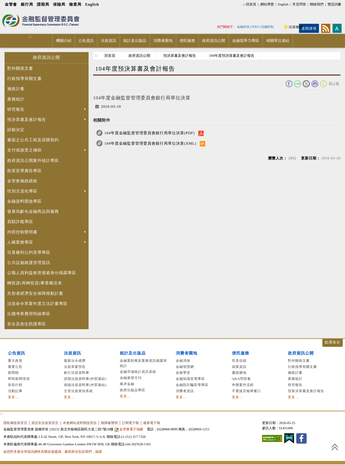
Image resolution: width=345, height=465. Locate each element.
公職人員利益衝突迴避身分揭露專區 (41, 273)
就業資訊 (239, 367)
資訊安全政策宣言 (44, 423)
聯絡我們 (316, 4)
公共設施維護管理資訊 (28, 262)
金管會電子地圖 (129, 429)
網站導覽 (267, 4)
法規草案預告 (75, 367)
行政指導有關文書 (24, 78)
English (92, 4)
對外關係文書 (20, 68)
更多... (13, 397)
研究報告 (47, 110)
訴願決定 (15, 129)
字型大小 (337, 28)
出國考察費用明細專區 (28, 314)
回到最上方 (335, 447)
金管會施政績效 (22, 181)
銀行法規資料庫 (76, 372)
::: (244, 4)
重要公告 (15, 367)
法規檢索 (296, 27)
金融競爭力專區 (245, 40)
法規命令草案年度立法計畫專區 (37, 303)
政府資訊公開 (213, 40)
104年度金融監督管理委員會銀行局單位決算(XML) (150, 143)
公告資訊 (86, 40)
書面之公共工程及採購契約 (33, 140)
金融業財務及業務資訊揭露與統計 (143, 363)
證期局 (43, 4)
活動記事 (15, 391)
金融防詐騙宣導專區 (192, 385)
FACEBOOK (289, 83)
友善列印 (314, 83)
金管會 (11, 4)
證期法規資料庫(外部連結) (85, 379)
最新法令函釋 (75, 360)
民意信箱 (239, 360)
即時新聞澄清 (19, 379)
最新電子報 (151, 423)
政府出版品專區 (132, 390)
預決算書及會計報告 (47, 120)
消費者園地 (163, 40)
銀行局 (27, 4)
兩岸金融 (127, 384)
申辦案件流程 (243, 385)
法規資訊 (108, 40)
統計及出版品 (134, 40)
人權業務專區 (47, 242)
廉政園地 (239, 372)
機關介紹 (63, 40)
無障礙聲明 (109, 423)
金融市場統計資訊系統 (138, 372)
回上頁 (334, 84)
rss (325, 28)
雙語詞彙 (334, 4)
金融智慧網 (185, 367)
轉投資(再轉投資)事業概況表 (34, 283)
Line (297, 83)
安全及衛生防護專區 (26, 324)
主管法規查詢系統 (78, 391)
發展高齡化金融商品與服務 (33, 211)
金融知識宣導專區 (190, 379)
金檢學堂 (183, 372)
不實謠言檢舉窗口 (246, 391)
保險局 (59, 4)
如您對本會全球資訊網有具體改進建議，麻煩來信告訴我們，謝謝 (52, 451)
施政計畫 (15, 88)
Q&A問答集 (241, 379)
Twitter (306, 83)
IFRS (255, 27)
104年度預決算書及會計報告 (231, 56)
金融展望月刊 (131, 378)
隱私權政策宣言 (15, 423)
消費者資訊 (185, 391)
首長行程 (15, 385)
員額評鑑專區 (20, 221)
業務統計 (15, 99)
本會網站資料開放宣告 (80, 423)
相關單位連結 (277, 40)
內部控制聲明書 (47, 232)
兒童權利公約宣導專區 (28, 252)
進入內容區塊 (11, 12)
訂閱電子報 (130, 423)
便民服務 (187, 40)
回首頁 (251, 4)
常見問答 (299, 4)
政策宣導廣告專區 (24, 170)
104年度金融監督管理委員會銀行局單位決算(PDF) (149, 133)
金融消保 (183, 360)
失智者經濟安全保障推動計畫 (35, 293)
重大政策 (15, 360)
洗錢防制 (267, 27)
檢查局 (75, 4)
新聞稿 (13, 372)
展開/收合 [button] (332, 343)
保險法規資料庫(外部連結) (85, 385)
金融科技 (243, 27)
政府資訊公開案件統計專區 (33, 160)
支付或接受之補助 (47, 150)
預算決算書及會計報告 (306, 391)
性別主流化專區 (47, 191)
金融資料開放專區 (24, 201)
